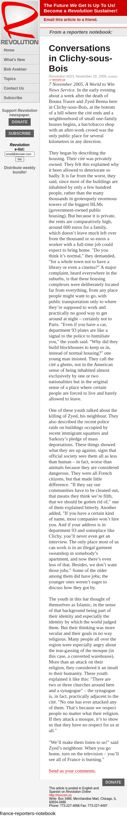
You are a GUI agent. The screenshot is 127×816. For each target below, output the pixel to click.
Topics (10, 79)
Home (9, 50)
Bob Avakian (15, 69)
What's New (14, 60)
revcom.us (58, 79)
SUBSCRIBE (20, 133)
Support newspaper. (19, 112)
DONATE (20, 122)
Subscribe (13, 98)
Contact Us (14, 88)
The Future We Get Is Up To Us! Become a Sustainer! (80, 8)
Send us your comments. (72, 770)
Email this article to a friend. (71, 19)
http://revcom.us (60, 795)
